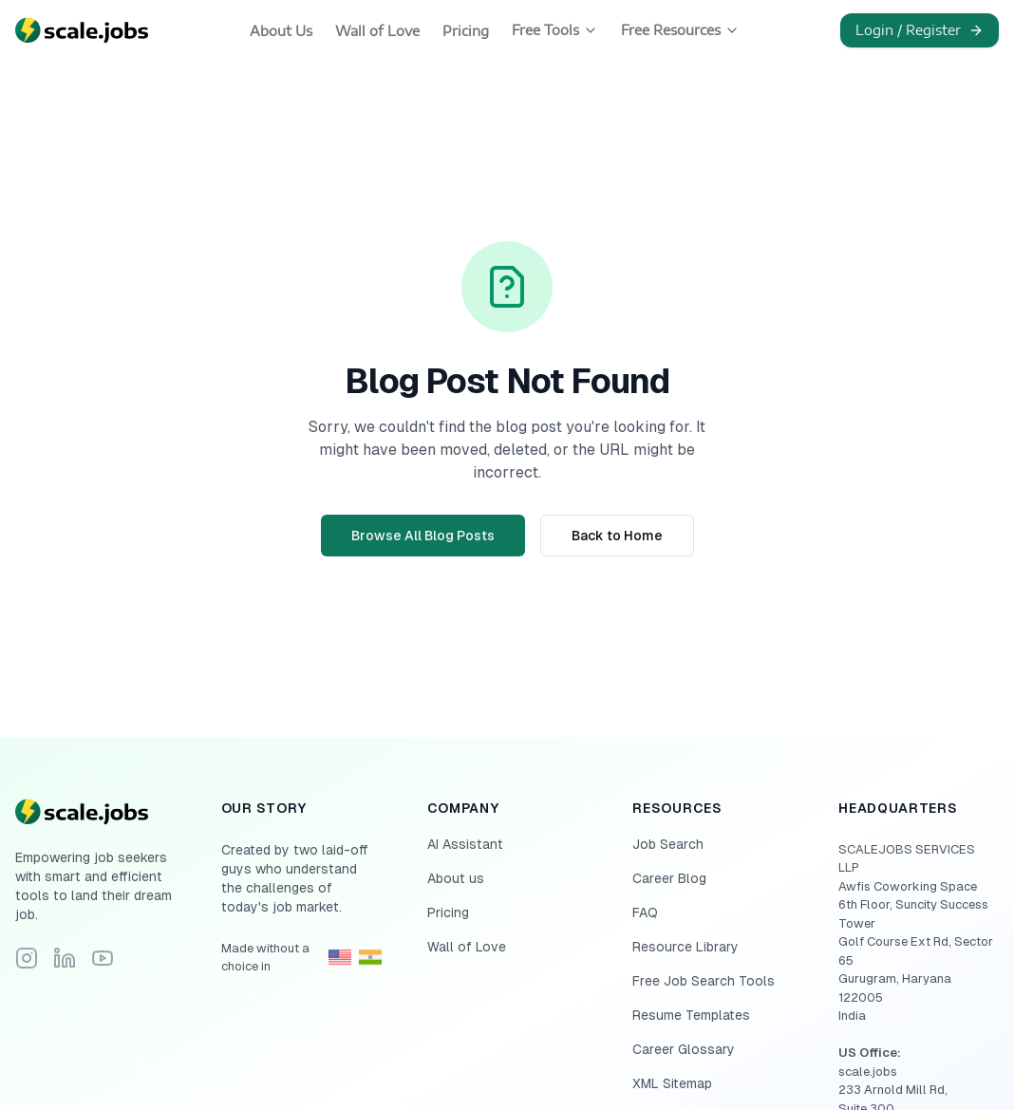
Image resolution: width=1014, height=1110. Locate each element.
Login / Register (919, 30)
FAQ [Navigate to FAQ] (645, 912)
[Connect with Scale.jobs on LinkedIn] (64, 958)
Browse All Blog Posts (423, 535)
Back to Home (617, 535)
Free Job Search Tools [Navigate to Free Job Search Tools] (703, 980)
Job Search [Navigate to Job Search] (668, 844)
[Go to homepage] (95, 812)
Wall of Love (377, 31)
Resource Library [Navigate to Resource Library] (685, 946)
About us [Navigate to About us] (455, 878)
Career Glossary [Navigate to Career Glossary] (683, 1049)
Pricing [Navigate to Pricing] (448, 912)
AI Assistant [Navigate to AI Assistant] (465, 844)
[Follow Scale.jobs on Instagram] (26, 958)
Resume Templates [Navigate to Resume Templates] (691, 1015)
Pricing (465, 31)
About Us (281, 31)
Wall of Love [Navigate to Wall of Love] (466, 946)
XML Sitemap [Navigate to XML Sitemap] (672, 1083)
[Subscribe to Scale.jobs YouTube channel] (102, 958)
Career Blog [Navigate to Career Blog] (669, 878)
